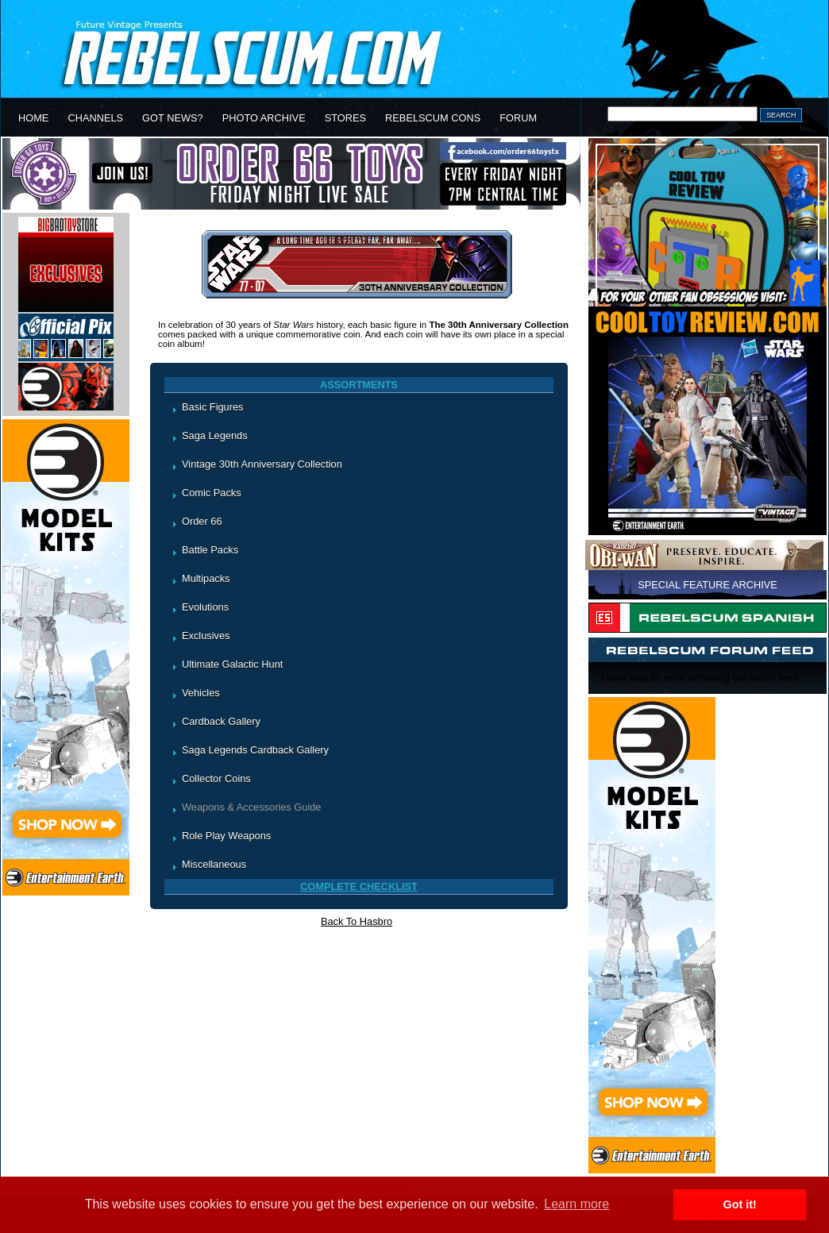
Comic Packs (211, 493)
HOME (33, 118)
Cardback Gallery (221, 721)
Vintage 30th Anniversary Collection (262, 464)
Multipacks (205, 578)
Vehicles (201, 693)
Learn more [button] (576, 1204)
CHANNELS (95, 118)
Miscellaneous (214, 864)
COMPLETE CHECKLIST (359, 886)
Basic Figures (213, 407)
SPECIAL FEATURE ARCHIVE (707, 585)
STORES (345, 118)
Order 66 (202, 521)
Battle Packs (210, 550)
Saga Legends (215, 435)
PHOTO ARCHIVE (264, 118)
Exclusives (205, 636)
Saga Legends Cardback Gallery (255, 750)
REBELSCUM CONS (432, 118)
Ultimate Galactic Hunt (232, 664)
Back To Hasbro (356, 921)
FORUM (518, 118)
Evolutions (205, 607)
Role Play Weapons (226, 836)
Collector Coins (216, 778)
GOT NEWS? (172, 118)
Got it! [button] (740, 1204)
